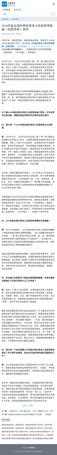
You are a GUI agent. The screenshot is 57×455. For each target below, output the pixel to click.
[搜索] (26, 14)
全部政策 (6, 9)
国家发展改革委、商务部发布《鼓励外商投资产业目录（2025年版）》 (28, 425)
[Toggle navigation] (53, 4)
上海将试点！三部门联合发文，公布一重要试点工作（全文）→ (32, 411)
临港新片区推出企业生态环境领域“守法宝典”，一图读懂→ (30, 414)
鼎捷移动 (32, 447)
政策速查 (17, 9)
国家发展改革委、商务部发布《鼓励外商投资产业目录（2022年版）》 (28, 428)
